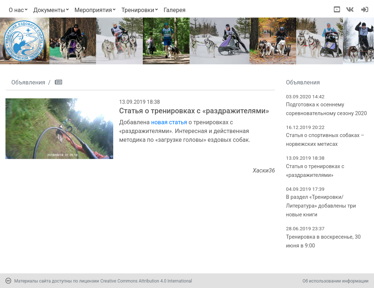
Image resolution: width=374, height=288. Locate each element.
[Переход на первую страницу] (24, 40)
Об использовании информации (335, 281)
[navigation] (364, 10)
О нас (16, 10)
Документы (49, 10)
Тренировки (137, 10)
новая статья (169, 122)
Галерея (175, 10)
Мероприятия (93, 10)
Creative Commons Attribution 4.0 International (146, 281)
